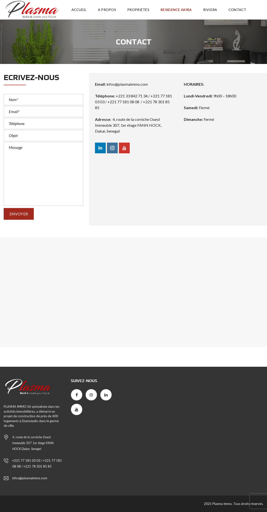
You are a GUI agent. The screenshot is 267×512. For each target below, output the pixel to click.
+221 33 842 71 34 (132, 96)
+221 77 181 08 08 (123, 101)
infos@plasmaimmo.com (127, 84)
